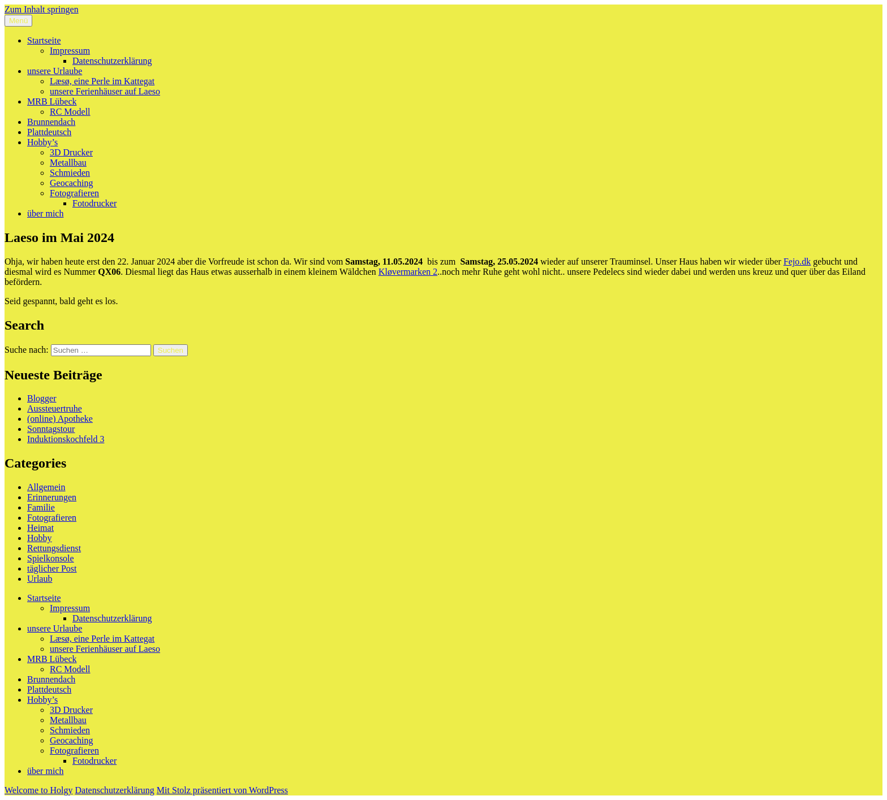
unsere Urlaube (54, 71)
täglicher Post (52, 568)
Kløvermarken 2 (407, 271)
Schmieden (70, 173)
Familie (41, 507)
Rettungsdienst (54, 548)
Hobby (39, 538)
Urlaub (39, 578)
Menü (18, 20)
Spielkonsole (50, 558)
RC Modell (70, 111)
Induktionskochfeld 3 (65, 439)
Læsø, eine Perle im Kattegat (102, 81)
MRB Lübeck (52, 101)
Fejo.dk (797, 261)
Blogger (42, 398)
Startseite (44, 40)
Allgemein (46, 487)
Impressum (70, 50)
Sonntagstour (51, 429)
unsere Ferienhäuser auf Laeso (105, 91)
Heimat (40, 528)
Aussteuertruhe (54, 408)
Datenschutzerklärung (112, 61)
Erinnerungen (51, 497)
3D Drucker (71, 152)
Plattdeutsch (49, 132)
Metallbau (68, 162)
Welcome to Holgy (38, 790)
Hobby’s (42, 142)
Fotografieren (74, 193)
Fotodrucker (94, 203)
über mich (45, 213)
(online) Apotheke (60, 418)
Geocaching (71, 183)
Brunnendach (51, 122)
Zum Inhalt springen (42, 9)
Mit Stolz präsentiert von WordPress (222, 790)
